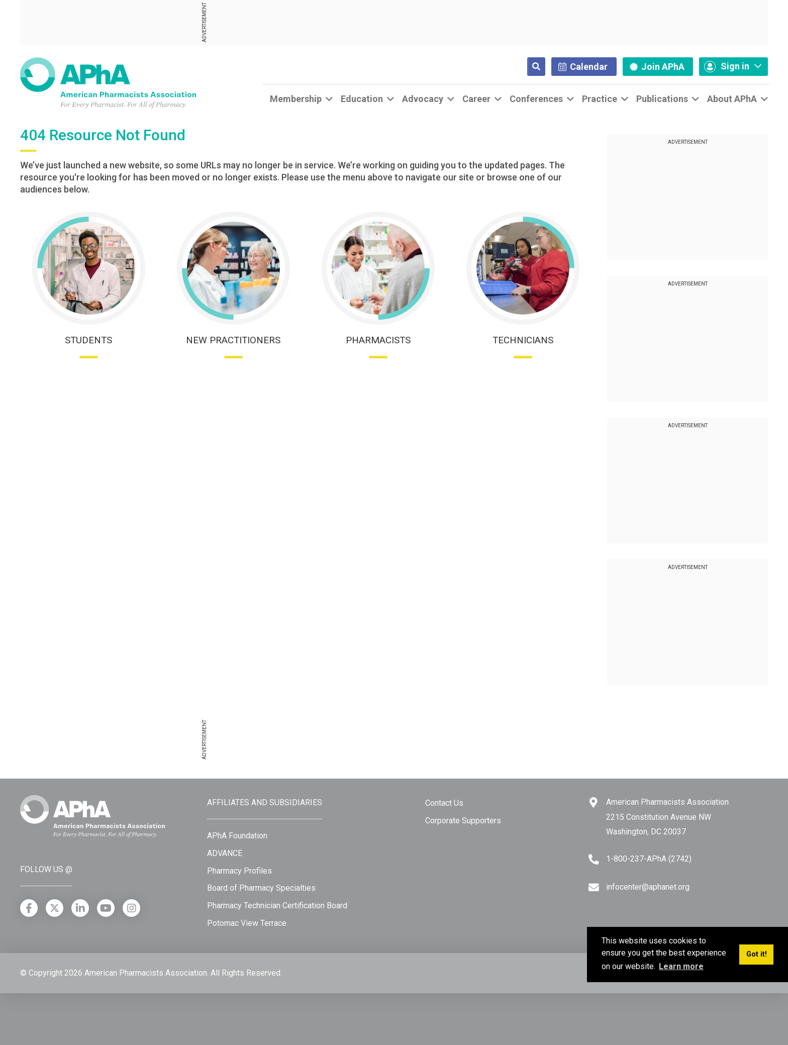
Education (362, 98)
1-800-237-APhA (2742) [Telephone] (649, 859)
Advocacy (422, 98)
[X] (54, 908)
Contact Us (444, 803)
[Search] (528, 66)
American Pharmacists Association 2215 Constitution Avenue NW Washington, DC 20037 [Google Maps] (667, 816)
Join (657, 66)
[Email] (593, 887)
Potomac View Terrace (246, 923)
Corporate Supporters (463, 820)
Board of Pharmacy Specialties (261, 888)
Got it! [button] (756, 954)
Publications (662, 98)
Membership (296, 98)
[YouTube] (106, 908)
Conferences (536, 98)
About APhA (732, 98)
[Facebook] (29, 908)
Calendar (583, 66)
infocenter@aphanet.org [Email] (648, 887)
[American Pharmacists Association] (108, 82)
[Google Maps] (593, 802)
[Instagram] (131, 908)
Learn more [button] (681, 966)
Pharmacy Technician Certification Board (277, 905)
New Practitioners (233, 340)
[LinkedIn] (80, 908)
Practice (599, 98)
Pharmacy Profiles (239, 871)
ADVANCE (224, 853)
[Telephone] (593, 859)
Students (88, 340)
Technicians (522, 340)
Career (476, 98)
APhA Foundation (237, 835)
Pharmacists (378, 340)
